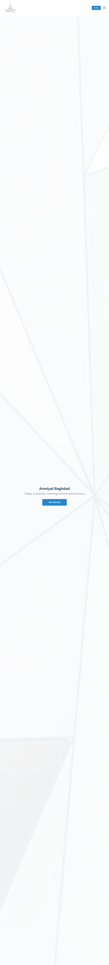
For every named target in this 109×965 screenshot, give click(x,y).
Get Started (55, 502)
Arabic (96, 8)
